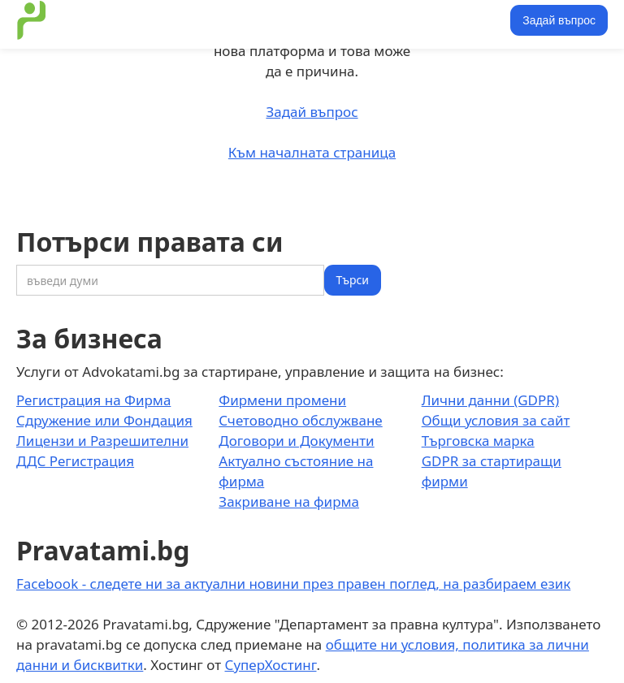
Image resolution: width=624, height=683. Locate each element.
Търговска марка (478, 440)
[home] (31, 20)
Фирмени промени (282, 400)
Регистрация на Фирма (93, 400)
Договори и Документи (296, 440)
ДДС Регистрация (75, 461)
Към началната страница (312, 152)
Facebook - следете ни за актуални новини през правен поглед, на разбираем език (293, 583)
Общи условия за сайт (496, 420)
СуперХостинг (271, 664)
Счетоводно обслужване (300, 420)
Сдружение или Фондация (104, 420)
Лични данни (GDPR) (490, 400)
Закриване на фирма (289, 501)
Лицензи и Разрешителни (102, 440)
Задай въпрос (559, 20)
